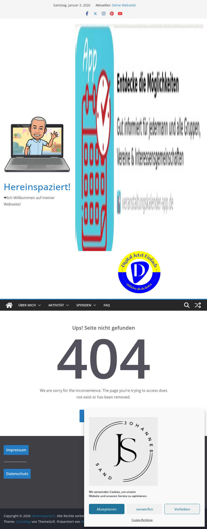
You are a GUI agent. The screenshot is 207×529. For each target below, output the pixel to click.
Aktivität (56, 305)
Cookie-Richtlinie (142, 520)
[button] (38, 305)
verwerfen (144, 509)
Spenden (83, 305)
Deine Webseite (124, 5)
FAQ (107, 305)
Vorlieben (182, 509)
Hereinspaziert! (37, 186)
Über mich (27, 305)
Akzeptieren (106, 509)
